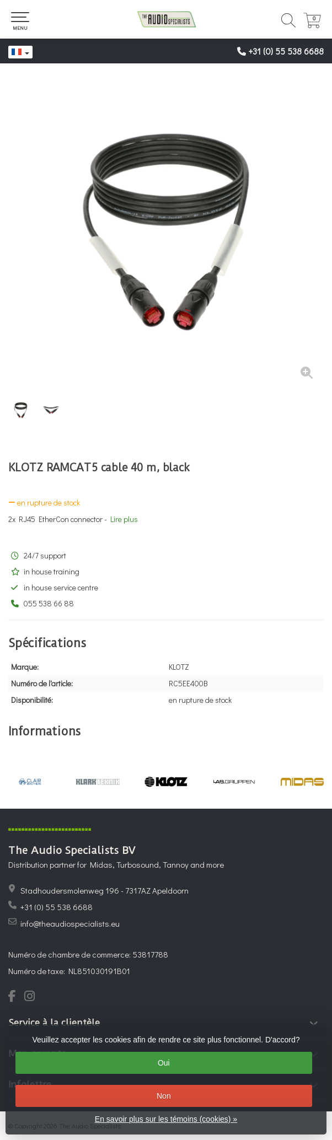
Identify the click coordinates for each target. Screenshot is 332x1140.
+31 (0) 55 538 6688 (286, 51)
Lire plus (124, 519)
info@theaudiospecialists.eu (70, 923)
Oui (164, 1062)
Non (164, 1095)
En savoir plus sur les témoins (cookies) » (166, 1119)
